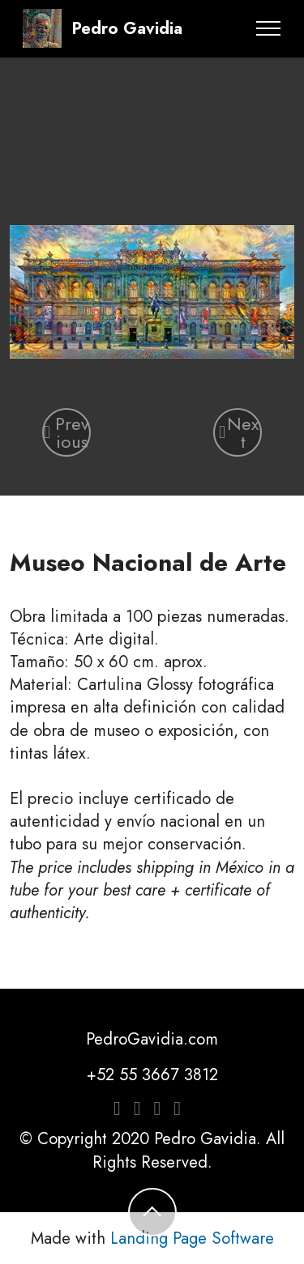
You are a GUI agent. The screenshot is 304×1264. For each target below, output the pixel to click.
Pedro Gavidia (127, 28)
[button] (66, 432)
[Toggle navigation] (268, 28)
